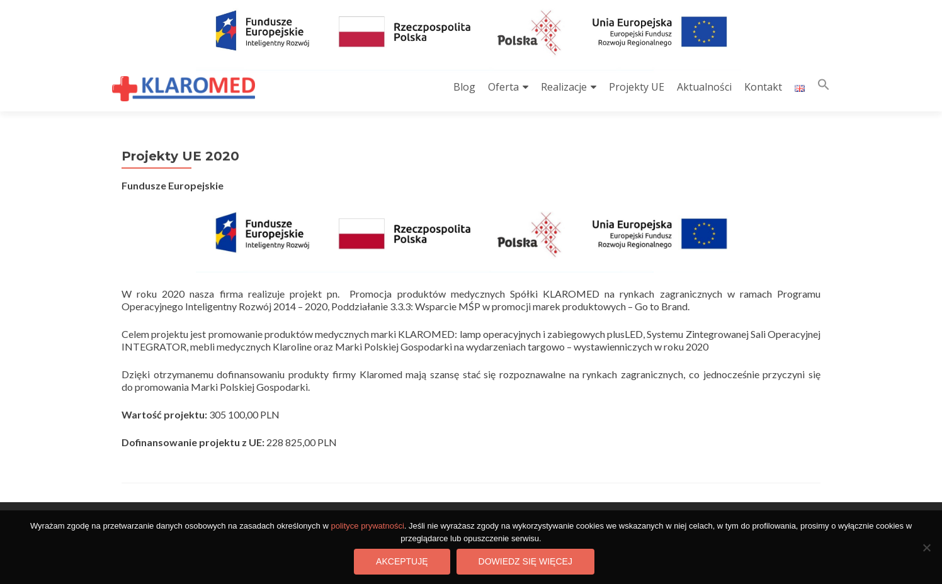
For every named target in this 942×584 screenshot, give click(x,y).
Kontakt (763, 87)
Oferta (503, 87)
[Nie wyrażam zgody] (926, 547)
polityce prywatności (367, 526)
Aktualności (704, 87)
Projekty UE (636, 87)
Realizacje (564, 87)
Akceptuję (402, 561)
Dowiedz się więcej (525, 561)
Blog (464, 87)
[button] (823, 87)
